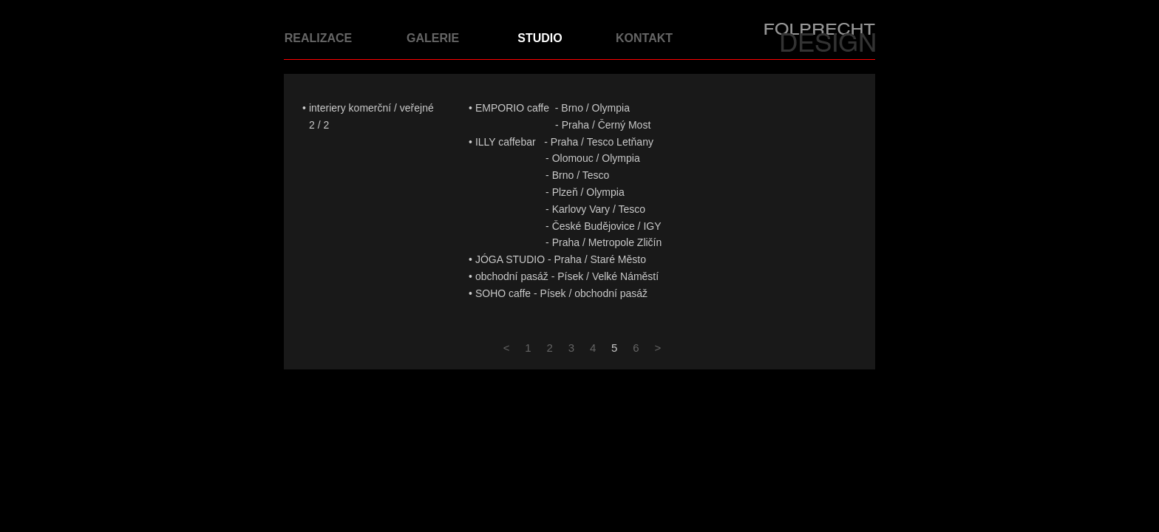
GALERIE (433, 38)
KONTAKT (644, 38)
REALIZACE (319, 38)
